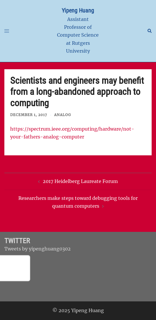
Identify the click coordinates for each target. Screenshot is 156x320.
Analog (62, 115)
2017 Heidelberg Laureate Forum (80, 181)
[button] (149, 31)
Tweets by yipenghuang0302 (37, 249)
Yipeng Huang (78, 10)
